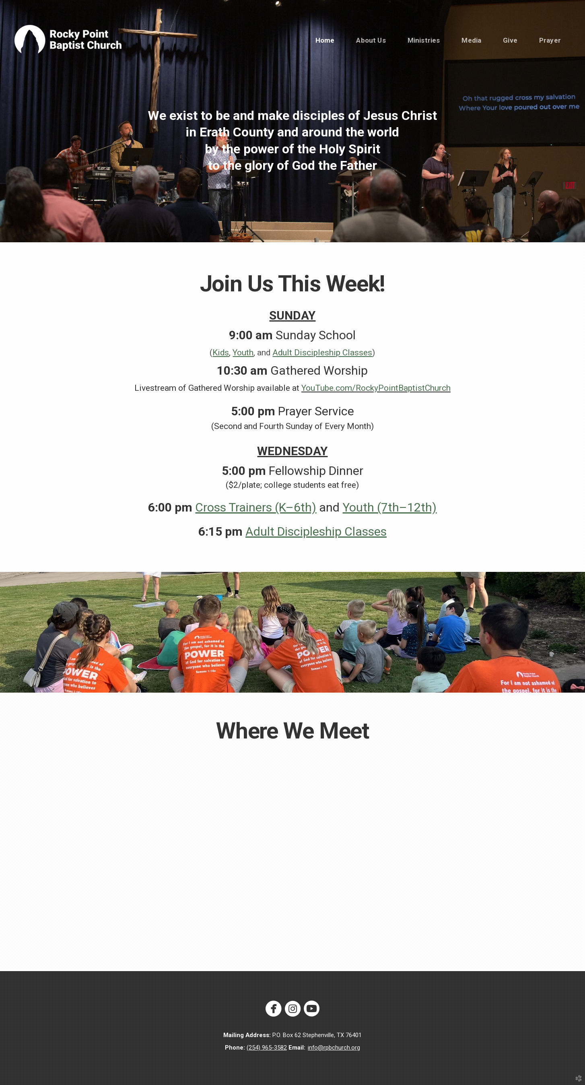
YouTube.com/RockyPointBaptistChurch (376, 388)
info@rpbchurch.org (334, 1047)
